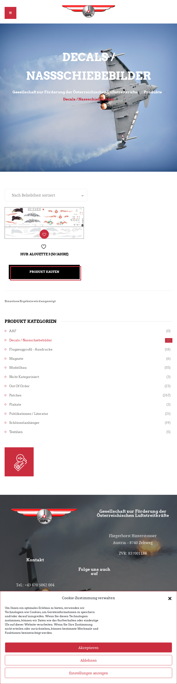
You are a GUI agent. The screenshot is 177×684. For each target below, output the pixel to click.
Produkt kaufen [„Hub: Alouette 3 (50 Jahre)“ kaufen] (44, 272)
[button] (170, 608)
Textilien (16, 432)
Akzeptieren (88, 657)
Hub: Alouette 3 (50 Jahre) (44, 254)
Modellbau (18, 368)
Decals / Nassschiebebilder (30, 340)
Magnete (16, 359)
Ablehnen (88, 670)
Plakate (15, 405)
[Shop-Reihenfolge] (46, 195)
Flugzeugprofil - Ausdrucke (31, 349)
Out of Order (19, 386)
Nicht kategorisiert (24, 377)
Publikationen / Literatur (28, 414)
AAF (12, 331)
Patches (15, 395)
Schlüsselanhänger (24, 423)
